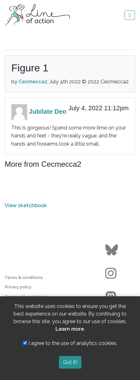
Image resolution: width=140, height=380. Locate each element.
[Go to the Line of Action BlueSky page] (112, 250)
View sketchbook (26, 205)
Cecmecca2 (33, 82)
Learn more (69, 329)
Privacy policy (18, 287)
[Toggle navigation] (130, 15)
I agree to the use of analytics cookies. (70, 343)
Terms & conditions (24, 277)
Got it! (70, 362)
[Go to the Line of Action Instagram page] (112, 273)
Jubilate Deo (48, 111)
